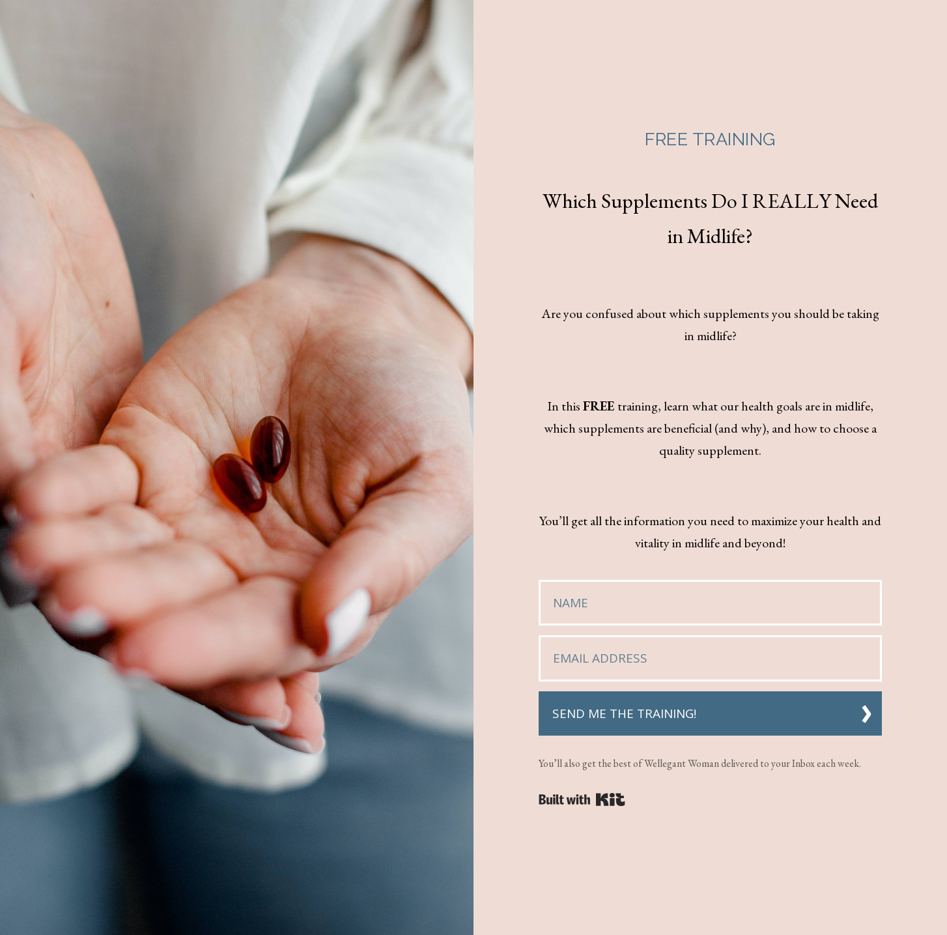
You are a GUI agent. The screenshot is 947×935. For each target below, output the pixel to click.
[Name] (710, 603)
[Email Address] (710, 658)
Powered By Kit (582, 799)
